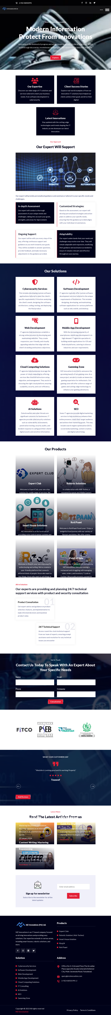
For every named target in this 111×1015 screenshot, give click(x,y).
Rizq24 (35, 558)
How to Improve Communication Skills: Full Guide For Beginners (74, 820)
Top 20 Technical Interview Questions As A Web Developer (33, 817)
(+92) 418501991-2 (69, 981)
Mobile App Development (28, 978)
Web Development (25, 974)
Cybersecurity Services (27, 966)
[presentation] (18, 786)
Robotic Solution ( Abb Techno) (71, 935)
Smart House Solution (67, 939)
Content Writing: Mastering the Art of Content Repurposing (33, 845)
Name (18, 677)
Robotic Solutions (76, 483)
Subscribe (73, 896)
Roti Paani (76, 522)
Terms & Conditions (88, 1010)
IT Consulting (23, 986)
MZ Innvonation (22, 1012)
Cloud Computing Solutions (28, 982)
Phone (18, 689)
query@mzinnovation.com (72, 976)
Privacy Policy (72, 1010)
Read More (66, 839)
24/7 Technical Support (49, 627)
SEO (19, 994)
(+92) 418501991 (25, 3)
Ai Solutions (22, 990)
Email (59, 677)
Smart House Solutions (35, 525)
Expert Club (35, 483)
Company (61, 689)
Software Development (27, 970)
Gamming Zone (24, 998)
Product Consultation (28, 602)
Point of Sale (76, 558)
